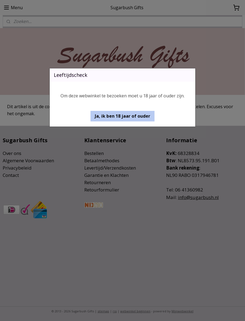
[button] (122, 116)
